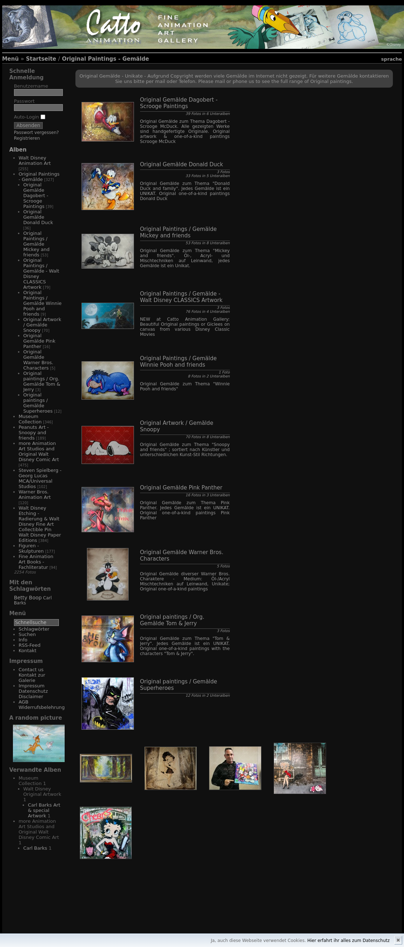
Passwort (24, 101)
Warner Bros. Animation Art (35, 494)
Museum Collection (30, 419)
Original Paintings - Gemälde (105, 59)
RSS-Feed (30, 645)
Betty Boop (28, 597)
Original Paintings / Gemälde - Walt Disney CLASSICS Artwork (181, 297)
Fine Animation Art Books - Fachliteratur (36, 562)
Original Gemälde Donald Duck (38, 217)
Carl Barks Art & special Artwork (44, 810)
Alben (18, 150)
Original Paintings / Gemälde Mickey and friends (36, 244)
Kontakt (28, 650)
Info (23, 639)
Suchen (27, 634)
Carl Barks (35, 848)
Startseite (41, 59)
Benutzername (31, 86)
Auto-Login (29, 117)
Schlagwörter (34, 629)
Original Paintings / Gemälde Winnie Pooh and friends (42, 303)
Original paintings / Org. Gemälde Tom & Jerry (41, 381)
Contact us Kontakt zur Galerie (32, 675)
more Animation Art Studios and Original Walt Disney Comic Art (39, 451)
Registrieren (27, 138)
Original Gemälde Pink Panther (39, 341)
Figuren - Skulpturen (31, 548)
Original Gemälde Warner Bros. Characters (38, 360)
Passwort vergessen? (36, 132)
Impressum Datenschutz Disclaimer (33, 691)
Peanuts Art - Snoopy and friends (34, 432)
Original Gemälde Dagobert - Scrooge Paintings (35, 195)
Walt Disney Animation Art (35, 160)
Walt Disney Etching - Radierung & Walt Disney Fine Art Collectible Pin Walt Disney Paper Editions (40, 524)
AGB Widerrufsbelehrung (42, 704)
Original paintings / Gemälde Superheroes (38, 403)
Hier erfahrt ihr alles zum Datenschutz (348, 940)
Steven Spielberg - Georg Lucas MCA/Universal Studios (40, 478)
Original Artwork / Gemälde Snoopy (42, 325)
